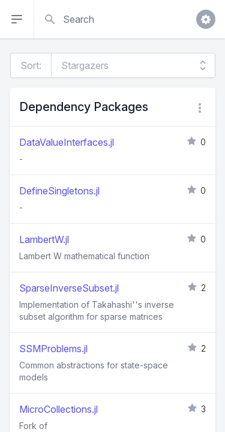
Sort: (30, 65)
